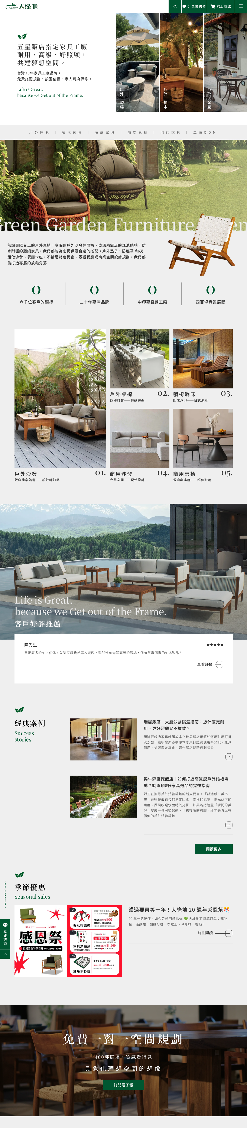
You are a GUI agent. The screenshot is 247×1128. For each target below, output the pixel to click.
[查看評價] (210, 664)
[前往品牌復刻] (139, 366)
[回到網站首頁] (22, 6)
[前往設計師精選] (60, 406)
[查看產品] (137, 62)
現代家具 (171, 132)
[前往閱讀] (68, 941)
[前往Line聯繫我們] (5, 934)
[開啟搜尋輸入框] (175, 6)
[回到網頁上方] (5, 954)
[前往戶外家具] (203, 366)
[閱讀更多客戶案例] (214, 849)
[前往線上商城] (221, 6)
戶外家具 (40, 132)
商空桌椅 (140, 132)
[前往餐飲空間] (139, 446)
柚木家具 (73, 132)
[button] (241, 6)
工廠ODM (205, 132)
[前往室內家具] (203, 446)
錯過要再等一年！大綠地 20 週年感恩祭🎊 (179, 909)
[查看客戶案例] (103, 739)
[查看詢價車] (194, 6)
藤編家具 (106, 132)
